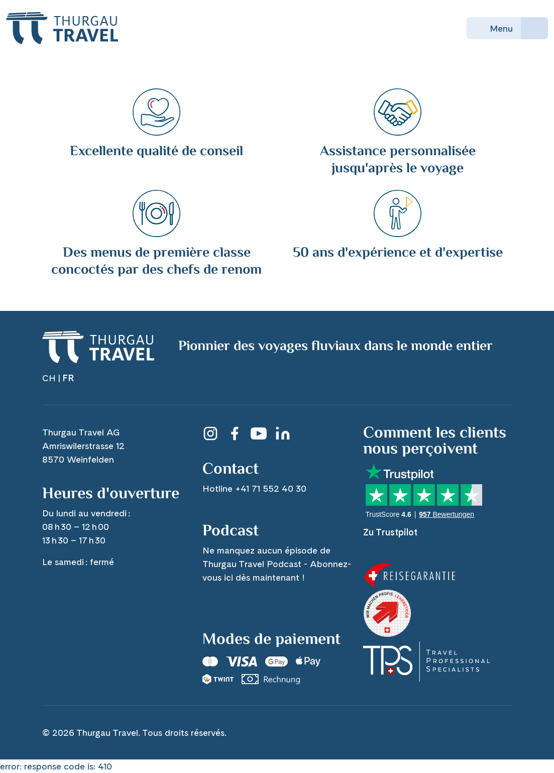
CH (49, 378)
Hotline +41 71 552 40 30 (254, 488)
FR (68, 378)
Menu (494, 28)
